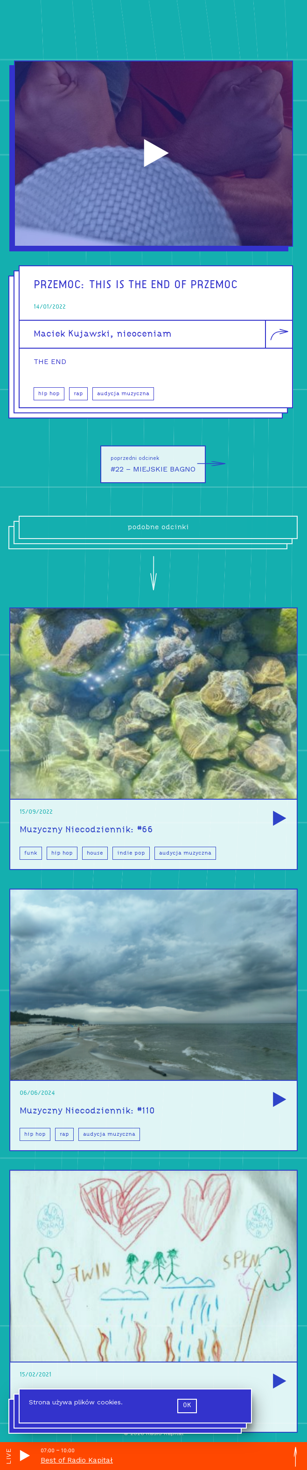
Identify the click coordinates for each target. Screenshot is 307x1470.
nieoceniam (144, 334)
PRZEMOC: (61, 285)
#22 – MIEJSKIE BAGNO (158, 464)
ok (187, 1406)
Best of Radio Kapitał (77, 1460)
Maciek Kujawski (72, 334)
